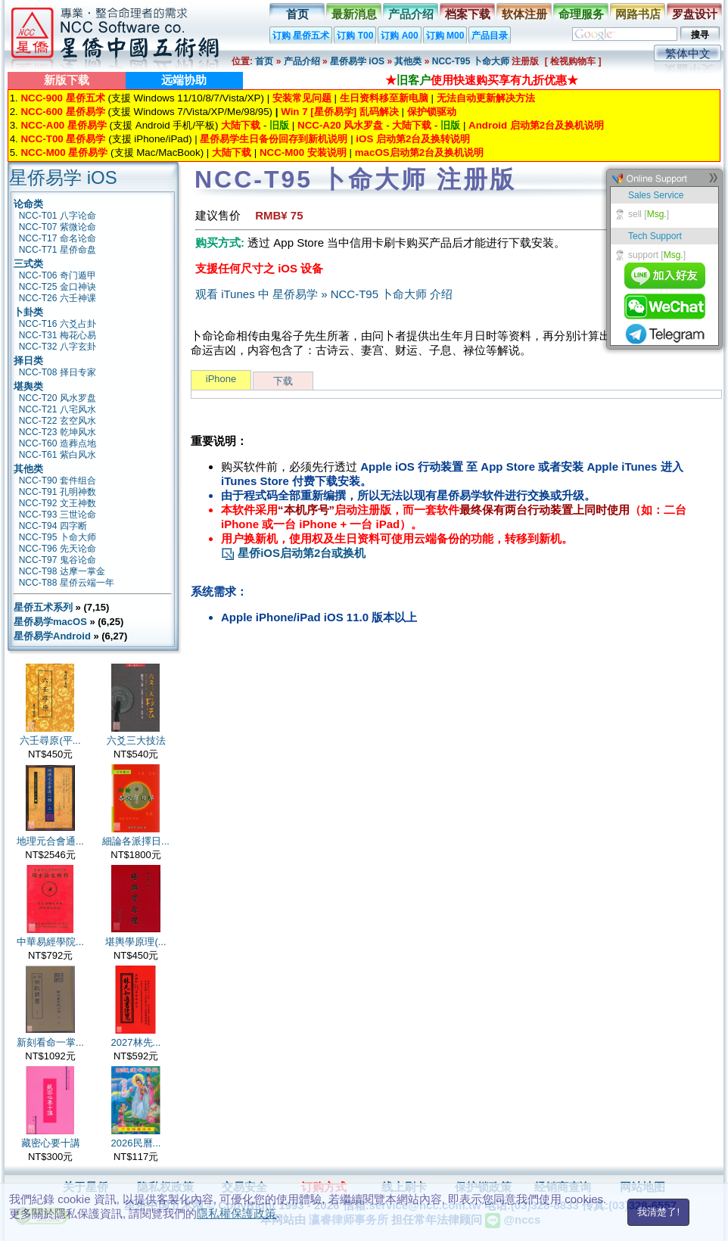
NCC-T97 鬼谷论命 (57, 560)
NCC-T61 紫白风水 (57, 454)
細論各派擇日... (136, 841)
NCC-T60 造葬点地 (57, 443)
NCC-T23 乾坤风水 (57, 432)
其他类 (408, 61)
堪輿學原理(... (135, 941)
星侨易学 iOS (357, 61)
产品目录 (489, 35)
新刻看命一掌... (50, 1042)
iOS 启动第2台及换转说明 (413, 139)
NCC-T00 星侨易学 (62, 139)
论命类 (28, 204)
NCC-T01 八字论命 (57, 215)
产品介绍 (411, 14)
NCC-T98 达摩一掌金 (62, 571)
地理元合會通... (50, 841)
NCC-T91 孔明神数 (57, 492)
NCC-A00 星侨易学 (63, 125)
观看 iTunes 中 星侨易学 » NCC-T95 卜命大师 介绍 (324, 294)
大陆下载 (240, 125)
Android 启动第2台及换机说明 (536, 125)
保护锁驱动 (431, 111)
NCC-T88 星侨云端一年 (66, 582)
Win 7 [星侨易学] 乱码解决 (340, 111)
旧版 (279, 125)
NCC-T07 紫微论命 (57, 227)
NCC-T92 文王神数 (57, 503)
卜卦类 (28, 312)
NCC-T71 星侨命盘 (57, 249)
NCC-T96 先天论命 (57, 548)
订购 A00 (399, 35)
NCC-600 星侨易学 (62, 111)
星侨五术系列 (43, 607)
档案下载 (467, 14)
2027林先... (136, 1042)
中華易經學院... (50, 941)
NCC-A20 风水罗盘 (340, 125)
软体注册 (524, 14)
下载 (283, 381)
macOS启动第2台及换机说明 (419, 152)
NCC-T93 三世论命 (57, 514)
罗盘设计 (694, 14)
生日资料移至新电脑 (384, 98)
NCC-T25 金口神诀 (57, 286)
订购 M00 (445, 35)
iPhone (221, 378)
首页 (297, 14)
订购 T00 (355, 35)
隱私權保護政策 (236, 1213)
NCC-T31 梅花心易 (57, 335)
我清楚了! (658, 1212)
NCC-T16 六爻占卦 (57, 324)
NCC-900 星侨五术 (62, 98)
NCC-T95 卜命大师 (472, 61)
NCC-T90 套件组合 (57, 480)
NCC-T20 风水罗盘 (57, 398)
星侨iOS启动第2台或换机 (293, 552)
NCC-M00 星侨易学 (63, 152)
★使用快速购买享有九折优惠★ (481, 79)
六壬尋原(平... (50, 740)
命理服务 (581, 14)
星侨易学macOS (50, 621)
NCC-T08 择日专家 (57, 372)
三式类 (28, 263)
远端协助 (184, 79)
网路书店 (638, 14)
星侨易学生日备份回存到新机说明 (273, 139)
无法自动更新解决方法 (486, 98)
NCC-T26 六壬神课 (57, 298)
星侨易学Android (52, 636)
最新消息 (354, 14)
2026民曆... (136, 1143)
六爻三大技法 (136, 740)
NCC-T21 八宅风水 (57, 409)
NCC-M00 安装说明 (303, 152)
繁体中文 (688, 53)
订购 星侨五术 (300, 35)
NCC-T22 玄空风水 (57, 420)
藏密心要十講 (50, 1143)
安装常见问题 (301, 98)
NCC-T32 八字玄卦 (57, 346)
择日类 (28, 360)
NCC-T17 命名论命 (57, 238)
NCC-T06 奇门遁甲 (57, 275)
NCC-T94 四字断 (53, 526)
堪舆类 (28, 386)
